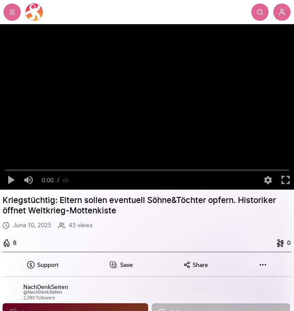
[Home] (34, 12)
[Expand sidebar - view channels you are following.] (12, 12)
